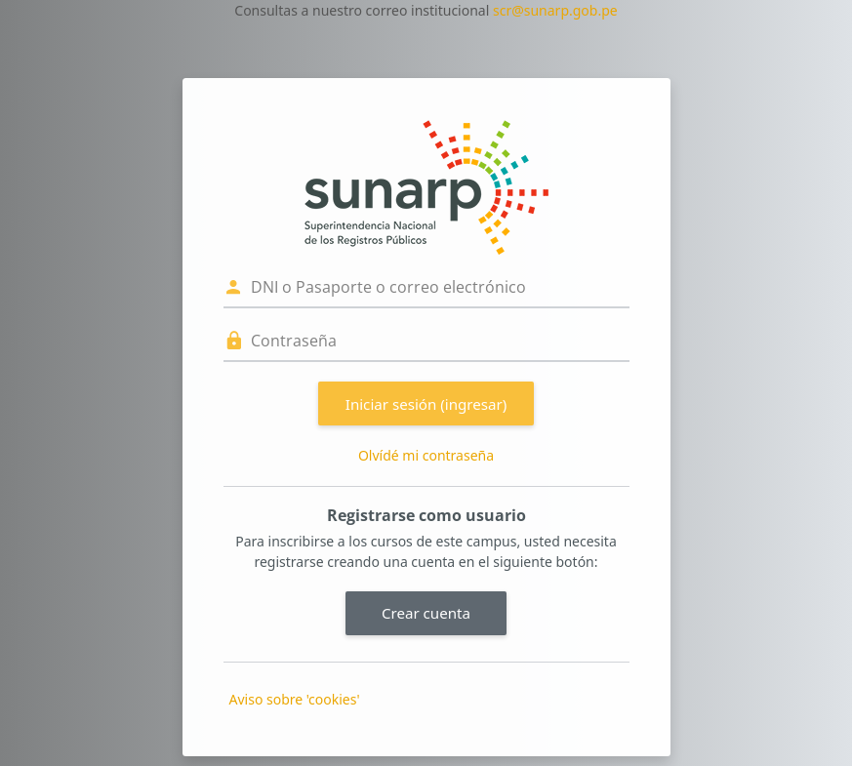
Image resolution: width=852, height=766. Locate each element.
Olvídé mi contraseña (426, 455)
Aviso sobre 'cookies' (294, 699)
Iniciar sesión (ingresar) (426, 404)
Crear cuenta (426, 613)
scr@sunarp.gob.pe (555, 10)
